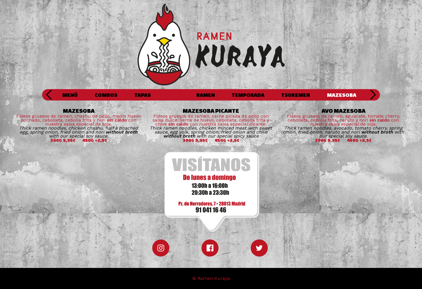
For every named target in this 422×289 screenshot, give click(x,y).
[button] (49, 95)
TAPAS (142, 95)
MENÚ (70, 95)
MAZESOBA (341, 95)
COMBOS (106, 95)
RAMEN (205, 95)
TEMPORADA (248, 95)
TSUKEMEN (295, 95)
